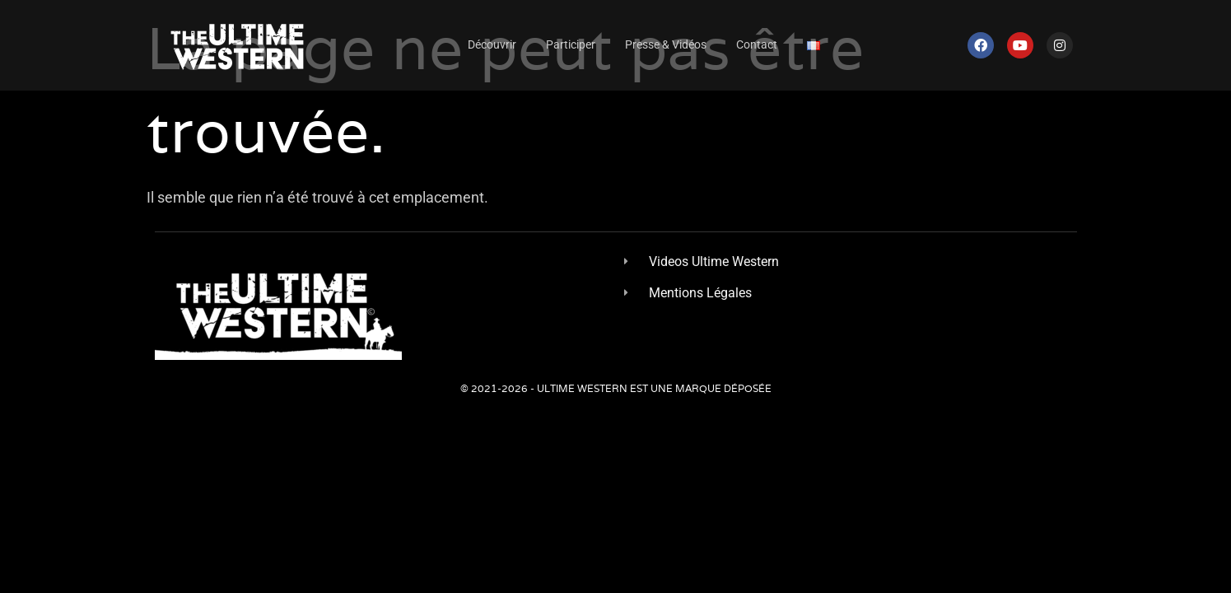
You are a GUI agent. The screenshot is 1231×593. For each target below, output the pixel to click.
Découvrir (492, 44)
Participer (570, 44)
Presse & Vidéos (665, 44)
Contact (756, 44)
